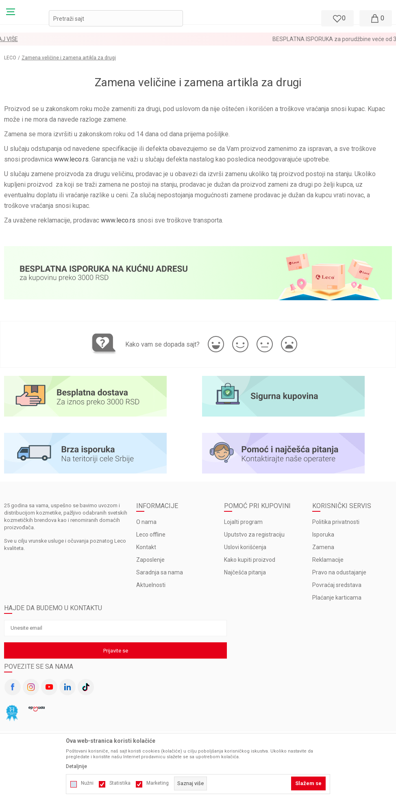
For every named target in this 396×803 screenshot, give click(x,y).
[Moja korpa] (375, 18)
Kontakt (146, 547)
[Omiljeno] (336, 18)
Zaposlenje (150, 559)
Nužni (87, 783)
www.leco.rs (71, 159)
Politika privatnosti (335, 522)
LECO (10, 58)
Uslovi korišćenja (245, 547)
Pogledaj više (225, 39)
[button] (116, 18)
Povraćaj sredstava (336, 585)
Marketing (157, 783)
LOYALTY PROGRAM (176, 39)
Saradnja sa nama (159, 572)
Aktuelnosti (150, 585)
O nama (146, 522)
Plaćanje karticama (336, 597)
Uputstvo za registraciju (254, 534)
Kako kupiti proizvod (249, 559)
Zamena (323, 547)
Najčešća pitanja (245, 572)
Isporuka (323, 534)
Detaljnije (76, 766)
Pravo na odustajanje (339, 572)
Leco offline (150, 534)
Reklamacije (328, 559)
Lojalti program (243, 522)
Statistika (120, 783)
